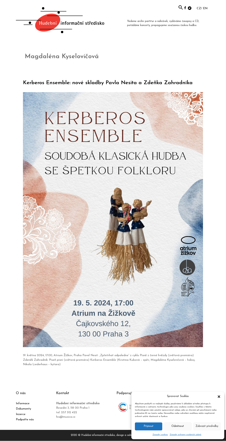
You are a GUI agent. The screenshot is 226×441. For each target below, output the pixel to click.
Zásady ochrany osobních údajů (185, 435)
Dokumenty (23, 408)
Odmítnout (177, 426)
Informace (22, 403)
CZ (199, 8)
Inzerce (20, 414)
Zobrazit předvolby (207, 426)
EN (205, 8)
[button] (219, 396)
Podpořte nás (25, 419)
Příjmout (148, 426)
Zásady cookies (160, 435)
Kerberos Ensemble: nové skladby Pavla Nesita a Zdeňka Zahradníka (108, 83)
